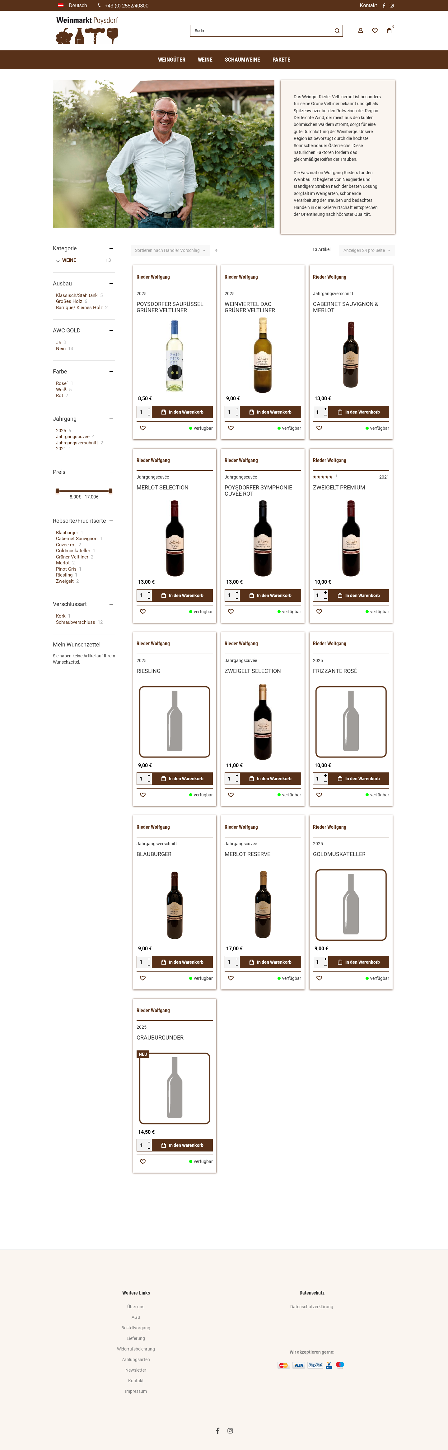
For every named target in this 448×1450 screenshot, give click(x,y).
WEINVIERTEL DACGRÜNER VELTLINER (250, 337)
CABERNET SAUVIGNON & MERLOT (345, 337)
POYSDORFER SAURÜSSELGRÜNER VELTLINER (170, 337)
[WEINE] (85, 291)
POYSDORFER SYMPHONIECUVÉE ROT (258, 520)
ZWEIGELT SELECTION (253, 701)
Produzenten (82, 78)
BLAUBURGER (154, 884)
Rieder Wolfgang (153, 307)
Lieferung (136, 1338)
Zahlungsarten (136, 1359)
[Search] (337, 31)
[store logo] (87, 30)
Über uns (135, 1306)
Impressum (136, 1391)
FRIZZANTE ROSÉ (335, 701)
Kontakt (368, 5)
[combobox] (266, 31)
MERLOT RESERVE (247, 884)
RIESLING (149, 701)
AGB (136, 1317)
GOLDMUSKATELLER (339, 884)
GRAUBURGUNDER (160, 1067)
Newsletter (135, 1370)
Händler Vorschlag (182, 280)
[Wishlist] (375, 31)
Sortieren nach (149, 280)
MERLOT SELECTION (163, 517)
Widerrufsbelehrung (136, 1348)
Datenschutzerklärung (311, 1306)
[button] (73, 5)
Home (58, 78)
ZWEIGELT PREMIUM (339, 517)
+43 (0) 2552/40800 (126, 5)
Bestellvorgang (135, 1327)
